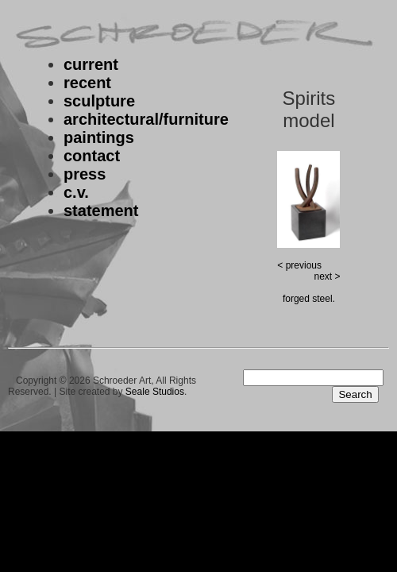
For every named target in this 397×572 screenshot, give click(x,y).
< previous (299, 265)
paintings (99, 137)
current (91, 64)
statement (101, 210)
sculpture (99, 101)
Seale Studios (154, 391)
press (85, 174)
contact (92, 155)
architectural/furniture (146, 119)
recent (87, 82)
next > (327, 276)
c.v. (76, 192)
